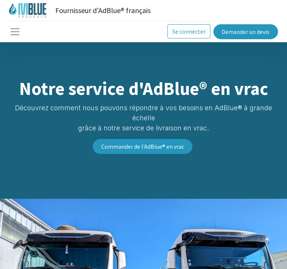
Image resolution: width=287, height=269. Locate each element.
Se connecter (189, 31)
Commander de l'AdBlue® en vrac (142, 146)
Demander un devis (245, 31)
